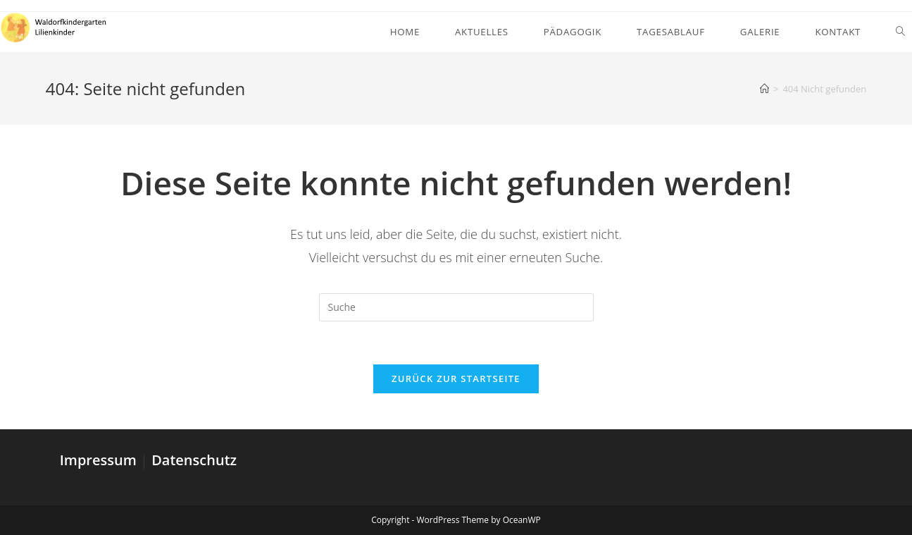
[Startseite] (764, 88)
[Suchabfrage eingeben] (456, 307)
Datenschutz (194, 459)
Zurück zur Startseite (456, 378)
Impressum (100, 459)
